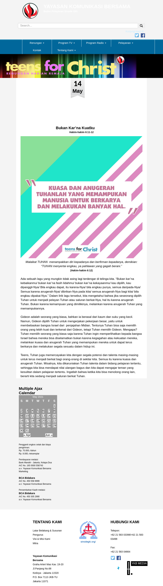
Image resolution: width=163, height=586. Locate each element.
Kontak (37, 50)
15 (54, 415)
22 (54, 420)
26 (38, 425)
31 (27, 430)
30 (21, 430)
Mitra (35, 543)
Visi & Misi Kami (41, 539)
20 (43, 420)
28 (49, 425)
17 (27, 420)
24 (27, 425)
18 (32, 420)
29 (54, 425)
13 (43, 415)
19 (38, 420)
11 (32, 415)
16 (21, 420)
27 (43, 425)
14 (49, 415)
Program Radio (96, 42)
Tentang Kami (66, 50)
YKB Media (139, 563)
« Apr (27, 435)
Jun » (49, 435)
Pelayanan (125, 42)
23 (21, 425)
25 (32, 425)
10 (27, 415)
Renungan (37, 42)
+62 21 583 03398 (120, 534)
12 (38, 415)
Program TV (66, 42)
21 (49, 420)
